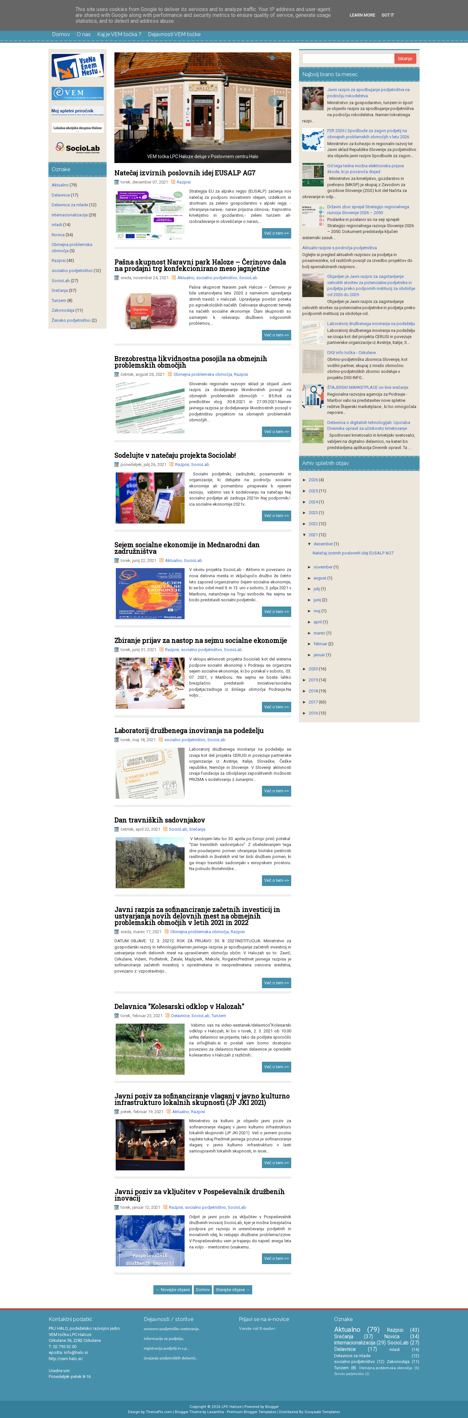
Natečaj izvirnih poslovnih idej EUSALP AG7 (184, 173)
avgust (320, 578)
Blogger (272, 1406)
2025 (314, 490)
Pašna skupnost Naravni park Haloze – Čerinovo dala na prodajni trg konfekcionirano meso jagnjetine (200, 265)
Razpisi (184, 182)
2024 (314, 501)
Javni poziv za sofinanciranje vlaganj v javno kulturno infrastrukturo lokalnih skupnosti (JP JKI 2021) (202, 1099)
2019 (314, 679)
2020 (314, 668)
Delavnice (180, 1015)
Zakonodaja (63, 310)
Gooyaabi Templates (322, 1412)
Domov (61, 34)
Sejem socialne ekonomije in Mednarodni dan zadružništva (187, 547)
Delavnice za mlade (70, 204)
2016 (314, 713)
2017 (314, 702)
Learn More (362, 15)
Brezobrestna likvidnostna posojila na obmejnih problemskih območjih (190, 361)
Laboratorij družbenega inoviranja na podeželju (189, 730)
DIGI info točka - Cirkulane (351, 352)
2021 (314, 534)
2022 (314, 523)
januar (320, 654)
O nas (84, 34)
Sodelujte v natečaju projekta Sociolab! (175, 455)
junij (318, 599)
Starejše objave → (233, 1289)
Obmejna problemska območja (203, 374)
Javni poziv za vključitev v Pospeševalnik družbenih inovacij (199, 1194)
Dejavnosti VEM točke (174, 34)
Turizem (219, 1015)
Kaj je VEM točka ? (119, 34)
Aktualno (185, 277)
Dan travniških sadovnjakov (159, 820)
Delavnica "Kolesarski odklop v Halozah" (179, 1006)
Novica (58, 234)
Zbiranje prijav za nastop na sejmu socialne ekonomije (200, 640)
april (318, 622)
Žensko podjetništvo (71, 320)
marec (320, 633)
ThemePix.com (159, 1412)
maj (317, 610)
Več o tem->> (276, 233)
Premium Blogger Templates (251, 1412)
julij (317, 588)
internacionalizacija (70, 214)
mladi (57, 224)
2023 (314, 512)
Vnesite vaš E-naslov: (257, 1328)
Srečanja (197, 829)
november (323, 567)
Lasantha (215, 1412)
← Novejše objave (173, 1289)
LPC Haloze (231, 1406)
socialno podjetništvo (216, 277)
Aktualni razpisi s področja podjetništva (339, 247)
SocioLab (248, 277)
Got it (388, 15)
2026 (314, 479)
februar (321, 643)
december (324, 543)
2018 (314, 691)
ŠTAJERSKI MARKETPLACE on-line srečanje (367, 387)
